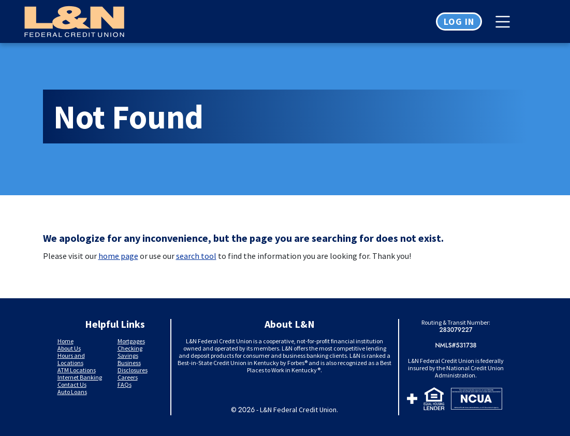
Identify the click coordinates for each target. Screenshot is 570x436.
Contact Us (71, 384)
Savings (128, 355)
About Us (69, 348)
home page (118, 256)
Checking (130, 348)
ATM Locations (76, 370)
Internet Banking (79, 377)
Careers (128, 377)
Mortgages (131, 341)
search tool (196, 256)
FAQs (124, 384)
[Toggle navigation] (505, 21)
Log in (459, 21)
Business (129, 363)
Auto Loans (72, 392)
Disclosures (133, 370)
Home (65, 341)
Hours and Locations (71, 359)
